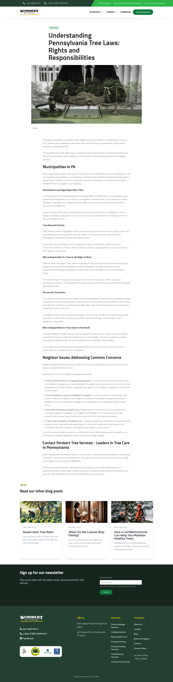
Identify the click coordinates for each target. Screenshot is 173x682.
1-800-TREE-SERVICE (56, 3)
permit (87, 238)
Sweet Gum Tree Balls (38, 532)
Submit (106, 592)
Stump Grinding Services (118, 648)
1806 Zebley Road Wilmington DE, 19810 (92, 625)
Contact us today (80, 471)
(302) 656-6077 (31, 3)
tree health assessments (106, 467)
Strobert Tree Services (55, 458)
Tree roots (47, 299)
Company (111, 12)
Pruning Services (118, 641)
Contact (137, 643)
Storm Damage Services (118, 626)
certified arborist (65, 350)
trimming (60, 270)
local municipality (95, 180)
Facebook (27, 638)
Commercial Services (120, 661)
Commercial (125, 12)
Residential (96, 12)
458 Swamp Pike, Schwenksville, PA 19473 (91, 634)
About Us (138, 624)
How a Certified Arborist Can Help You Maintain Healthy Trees (130, 535)
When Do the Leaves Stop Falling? (86, 533)
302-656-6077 (30, 629)
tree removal (79, 467)
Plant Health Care (119, 636)
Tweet (34, 128)
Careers (137, 629)
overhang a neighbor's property (58, 413)
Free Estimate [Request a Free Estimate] (143, 12)
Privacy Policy (140, 648)
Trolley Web (95, 676)
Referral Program (142, 638)
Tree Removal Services (117, 655)
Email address (106, 577)
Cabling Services (118, 632)
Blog (136, 633)
